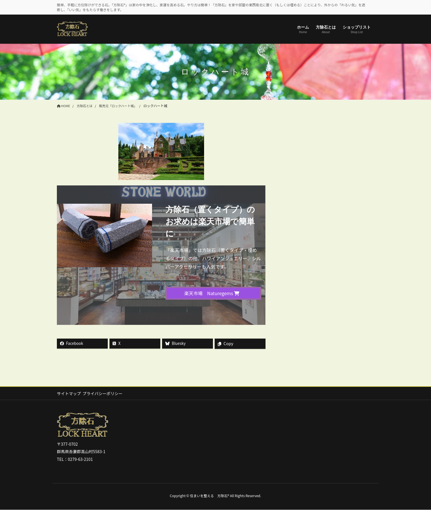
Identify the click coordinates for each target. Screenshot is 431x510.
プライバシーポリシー (105, 393)
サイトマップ (69, 393)
